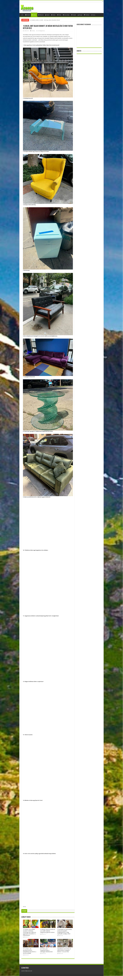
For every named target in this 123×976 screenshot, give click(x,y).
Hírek (59, 15)
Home (22, 14)
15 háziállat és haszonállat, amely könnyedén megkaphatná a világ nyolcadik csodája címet (64, 932)
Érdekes (34, 15)
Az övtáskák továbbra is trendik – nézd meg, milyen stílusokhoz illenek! (45, 20)
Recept (80, 15)
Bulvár (53, 15)
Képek (47, 15)
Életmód (40, 15)
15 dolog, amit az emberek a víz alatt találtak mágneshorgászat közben (47, 931)
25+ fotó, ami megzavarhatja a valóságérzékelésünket (46, 950)
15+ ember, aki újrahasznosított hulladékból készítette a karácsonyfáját (29, 951)
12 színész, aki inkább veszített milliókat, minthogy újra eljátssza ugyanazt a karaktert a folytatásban (29, 932)
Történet (86, 15)
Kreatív (73, 15)
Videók (27, 15)
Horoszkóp (66, 15)
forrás (24, 906)
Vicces (93, 15)
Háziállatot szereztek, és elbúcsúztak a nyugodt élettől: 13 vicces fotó (64, 950)
